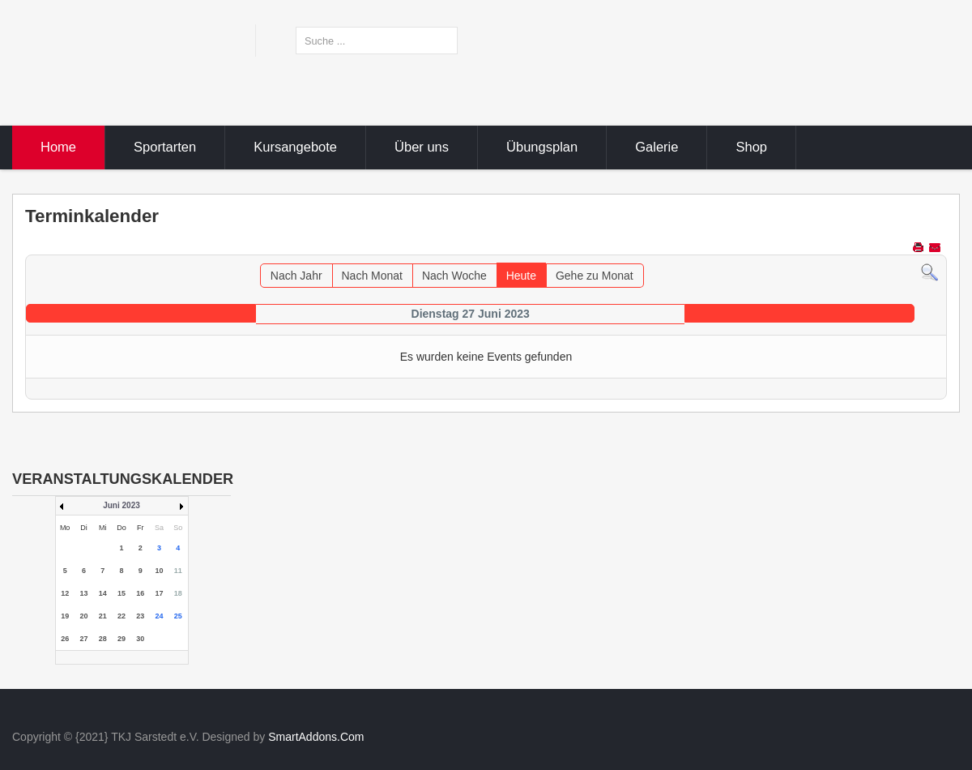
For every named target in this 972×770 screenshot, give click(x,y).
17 (160, 593)
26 (65, 639)
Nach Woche (454, 275)
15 (121, 593)
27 (83, 639)
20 (83, 616)
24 (160, 616)
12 (65, 593)
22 (121, 616)
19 (65, 616)
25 (178, 616)
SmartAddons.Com (316, 736)
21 (103, 616)
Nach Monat (372, 275)
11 (178, 571)
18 (178, 593)
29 (121, 639)
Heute (521, 275)
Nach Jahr (296, 275)
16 (140, 593)
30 (140, 639)
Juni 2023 (121, 505)
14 (103, 593)
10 (160, 571)
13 (83, 593)
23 (140, 616)
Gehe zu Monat (594, 275)
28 (103, 639)
